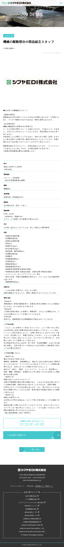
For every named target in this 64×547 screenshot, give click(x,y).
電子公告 (30, 486)
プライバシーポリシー (17, 486)
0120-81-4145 (26, 477)
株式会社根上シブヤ (32, 512)
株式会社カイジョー (32, 506)
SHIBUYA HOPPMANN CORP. (32, 525)
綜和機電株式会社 (32, 509)
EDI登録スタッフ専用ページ (44, 486)
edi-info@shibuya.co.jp (34, 480)
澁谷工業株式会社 (32, 496)
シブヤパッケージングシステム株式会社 (32, 502)
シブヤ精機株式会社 (32, 499)
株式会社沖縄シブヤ (32, 515)
